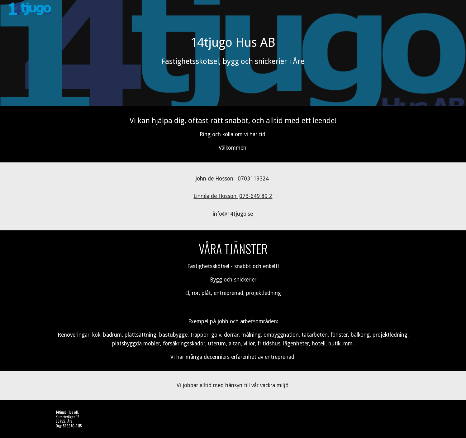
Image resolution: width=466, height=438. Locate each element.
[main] (233, 53)
